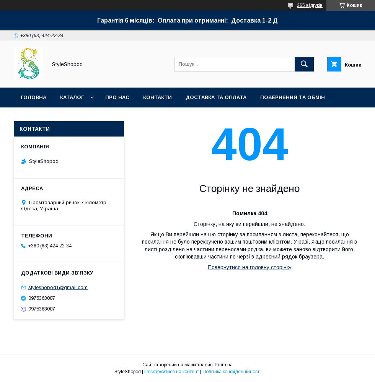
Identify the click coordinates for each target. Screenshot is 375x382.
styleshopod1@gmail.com (58, 287)
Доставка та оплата (216, 97)
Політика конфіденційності (231, 371)
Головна (33, 97)
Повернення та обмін (292, 97)
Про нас (117, 97)
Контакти (157, 97)
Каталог (72, 97)
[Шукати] (304, 64)
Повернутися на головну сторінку (250, 267)
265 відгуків (310, 5)
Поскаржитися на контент (171, 371)
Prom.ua (224, 364)
